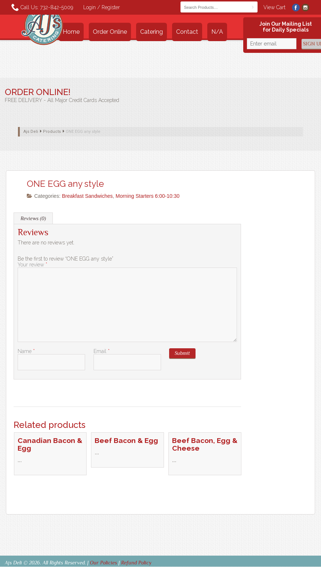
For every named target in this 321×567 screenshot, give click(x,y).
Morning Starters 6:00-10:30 (147, 196)
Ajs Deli (30, 131)
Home (71, 31)
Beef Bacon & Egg (126, 440)
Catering (151, 31)
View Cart (274, 7)
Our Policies (103, 563)
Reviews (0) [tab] (33, 218)
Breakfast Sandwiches (87, 196)
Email (102, 351)
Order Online (110, 31)
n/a (217, 31)
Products (52, 131)
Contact (187, 31)
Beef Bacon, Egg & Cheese (204, 444)
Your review (32, 265)
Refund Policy (136, 563)
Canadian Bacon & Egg (50, 444)
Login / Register (101, 7)
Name (26, 351)
